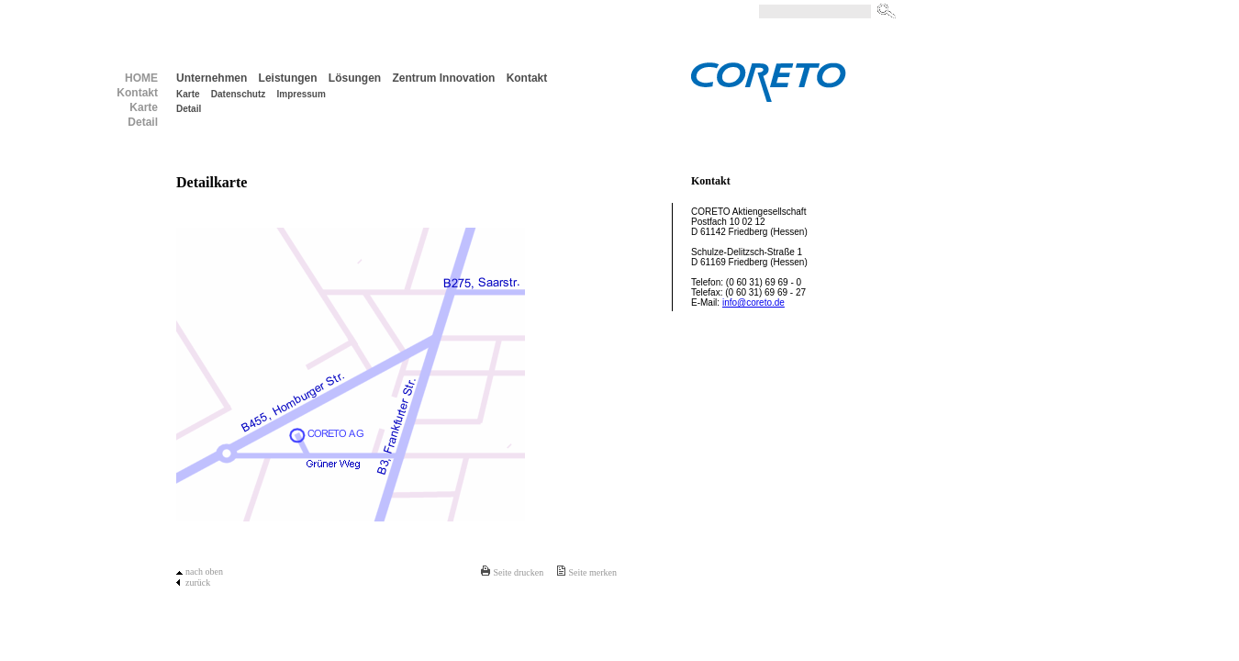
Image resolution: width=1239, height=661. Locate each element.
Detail (188, 109)
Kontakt (527, 78)
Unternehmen (211, 78)
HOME (141, 78)
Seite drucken (518, 572)
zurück (197, 582)
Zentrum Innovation (443, 78)
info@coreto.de (753, 302)
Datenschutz (238, 94)
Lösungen (355, 78)
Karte (188, 94)
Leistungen (288, 78)
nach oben (204, 571)
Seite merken (593, 572)
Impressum (301, 94)
